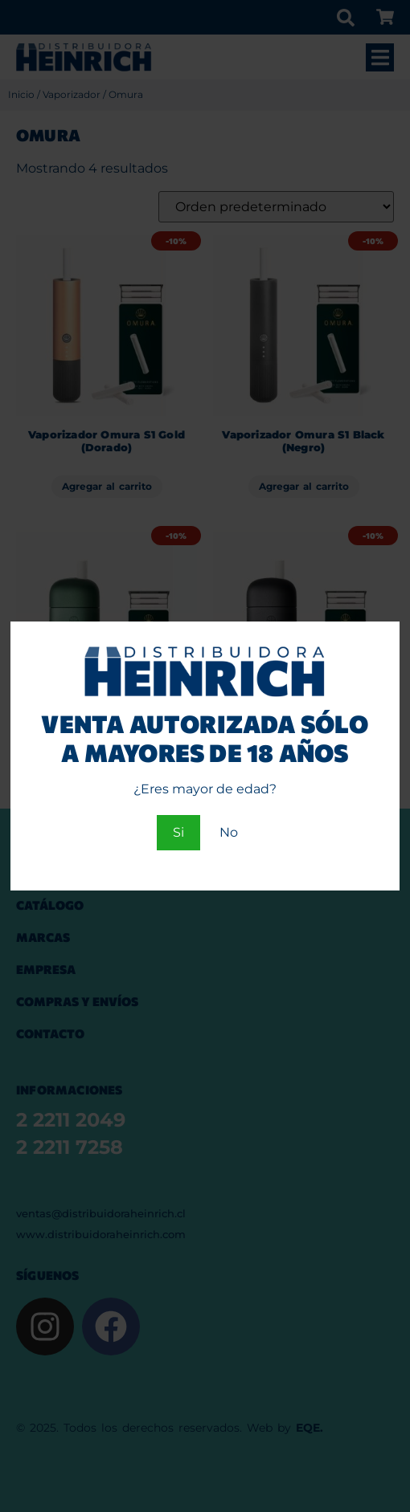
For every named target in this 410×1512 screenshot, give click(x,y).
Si (178, 832)
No (228, 832)
